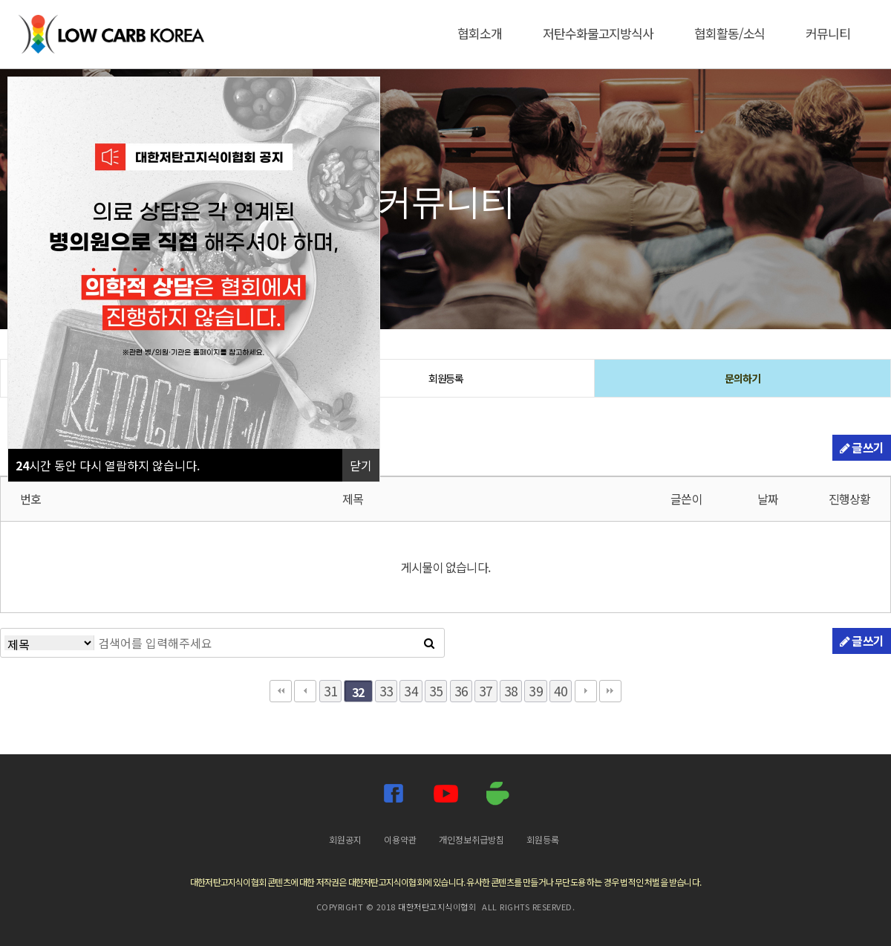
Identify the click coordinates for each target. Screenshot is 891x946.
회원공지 (345, 839)
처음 (281, 691)
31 (330, 690)
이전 (305, 691)
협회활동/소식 (729, 33)
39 (535, 690)
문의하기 (742, 378)
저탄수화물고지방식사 (598, 33)
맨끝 (610, 691)
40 (560, 690)
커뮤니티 (828, 33)
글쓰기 (862, 447)
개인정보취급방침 (471, 839)
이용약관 (400, 839)
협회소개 (479, 33)
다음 (586, 691)
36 (461, 690)
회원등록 (446, 378)
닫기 (361, 465)
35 (436, 690)
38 (511, 690)
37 (485, 690)
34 (410, 690)
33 (386, 690)
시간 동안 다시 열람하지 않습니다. (108, 465)
